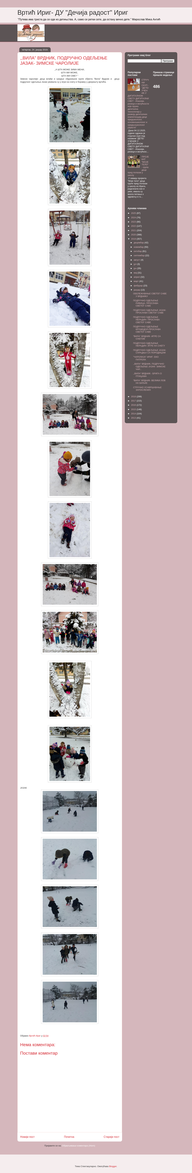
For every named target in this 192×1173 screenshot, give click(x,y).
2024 (134, 217)
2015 (134, 409)
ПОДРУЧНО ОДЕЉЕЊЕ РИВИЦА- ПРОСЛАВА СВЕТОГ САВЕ (145, 303)
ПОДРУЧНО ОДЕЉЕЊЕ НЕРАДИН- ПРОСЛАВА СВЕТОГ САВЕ (146, 320)
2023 (134, 221)
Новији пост (27, 1136)
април (137, 277)
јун (135, 268)
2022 (134, 226)
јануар (137, 290)
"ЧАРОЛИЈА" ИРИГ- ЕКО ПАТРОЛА (145, 358)
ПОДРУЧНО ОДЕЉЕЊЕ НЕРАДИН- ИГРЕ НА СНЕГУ (149, 344)
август (137, 260)
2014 (134, 413)
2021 (134, 230)
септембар (139, 255)
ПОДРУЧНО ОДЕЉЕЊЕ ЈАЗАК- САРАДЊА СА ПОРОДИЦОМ (149, 351)
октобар (138, 251)
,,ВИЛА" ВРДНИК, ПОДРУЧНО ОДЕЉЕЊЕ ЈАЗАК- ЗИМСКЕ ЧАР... (149, 366)
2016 (134, 405)
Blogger (112, 1166)
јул (135, 264)
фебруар (138, 285)
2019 (134, 239)
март (136, 281)
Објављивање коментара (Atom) (78, 1145)
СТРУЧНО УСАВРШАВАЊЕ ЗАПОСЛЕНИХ (147, 388)
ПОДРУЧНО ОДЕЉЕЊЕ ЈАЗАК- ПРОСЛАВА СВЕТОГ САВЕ (149, 311)
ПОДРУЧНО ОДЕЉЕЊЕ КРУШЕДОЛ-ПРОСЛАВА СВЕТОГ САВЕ (147, 329)
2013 (134, 418)
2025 (134, 213)
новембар (139, 247)
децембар (139, 242)
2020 (134, 234)
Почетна (69, 1136)
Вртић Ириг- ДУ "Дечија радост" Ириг (72, 12)
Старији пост (111, 1136)
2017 (134, 400)
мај (136, 272)
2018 (134, 396)
